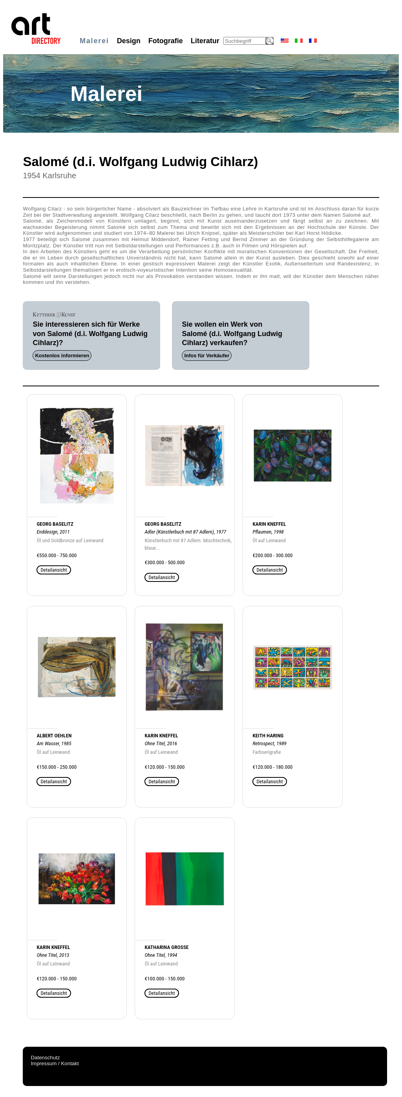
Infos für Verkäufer (206, 355)
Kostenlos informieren (62, 355)
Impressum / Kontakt (55, 1063)
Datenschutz (45, 1057)
